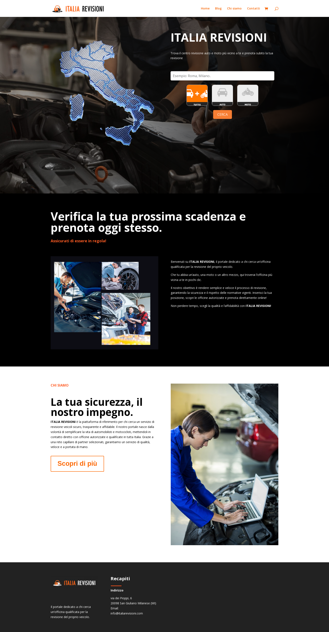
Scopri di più (77, 463)
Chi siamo (234, 8)
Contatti (253, 8)
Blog (218, 8)
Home (205, 8)
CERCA (222, 114)
